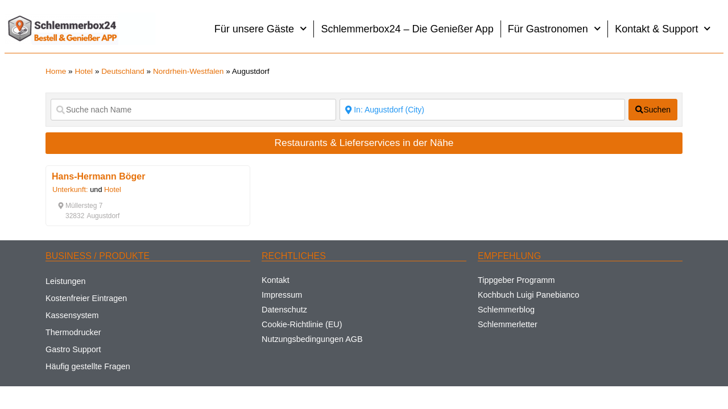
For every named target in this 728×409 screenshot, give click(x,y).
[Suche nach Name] (193, 109)
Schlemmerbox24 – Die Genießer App (407, 29)
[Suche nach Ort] (482, 109)
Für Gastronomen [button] (554, 28)
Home (56, 71)
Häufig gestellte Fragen (88, 366)
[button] (79, 205)
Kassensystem (72, 315)
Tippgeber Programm (516, 280)
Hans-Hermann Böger (98, 176)
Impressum (282, 294)
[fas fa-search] (652, 109)
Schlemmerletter (507, 324)
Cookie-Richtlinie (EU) (302, 324)
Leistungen (65, 281)
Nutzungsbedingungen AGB (312, 339)
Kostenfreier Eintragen (86, 298)
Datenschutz (284, 309)
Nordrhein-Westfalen (188, 71)
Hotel (84, 71)
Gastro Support (73, 349)
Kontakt (275, 280)
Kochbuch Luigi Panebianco (528, 294)
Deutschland (122, 71)
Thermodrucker (73, 332)
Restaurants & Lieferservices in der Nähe (364, 142)
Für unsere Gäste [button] (260, 28)
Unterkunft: (70, 189)
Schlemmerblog (506, 309)
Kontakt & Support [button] (663, 28)
